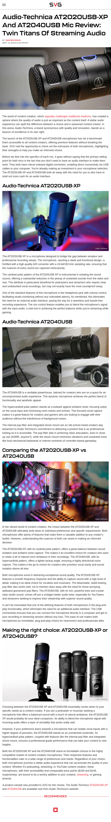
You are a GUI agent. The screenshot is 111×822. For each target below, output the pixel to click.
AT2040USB (14, 789)
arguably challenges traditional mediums (68, 116)
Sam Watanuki (13, 40)
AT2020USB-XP (98, 785)
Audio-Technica (104, 107)
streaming (82, 774)
